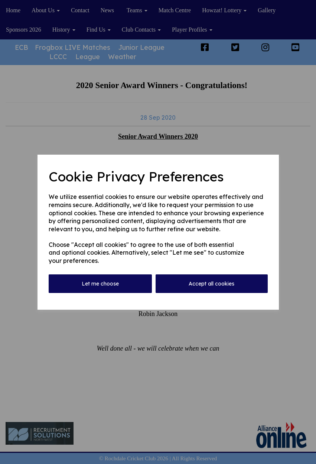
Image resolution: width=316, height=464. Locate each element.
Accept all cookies (211, 283)
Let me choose (100, 283)
